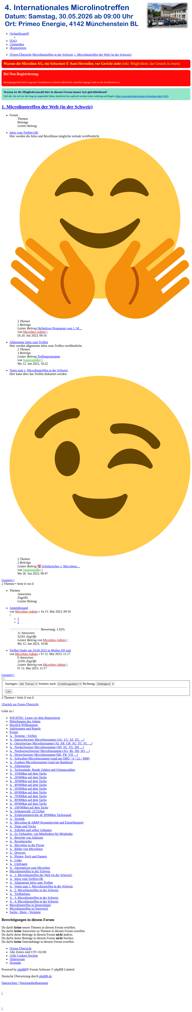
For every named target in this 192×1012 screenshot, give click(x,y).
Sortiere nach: (60, 683)
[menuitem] (13, 40)
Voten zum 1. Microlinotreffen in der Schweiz (39, 370)
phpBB (21, 969)
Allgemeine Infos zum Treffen (29, 342)
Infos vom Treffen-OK (24, 132)
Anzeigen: (21, 683)
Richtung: (99, 683)
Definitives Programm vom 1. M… (59, 328)
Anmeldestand (19, 608)
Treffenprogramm (48, 356)
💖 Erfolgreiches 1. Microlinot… (58, 566)
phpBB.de (45, 976)
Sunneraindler (32, 360)
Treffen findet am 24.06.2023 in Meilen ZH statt (40, 650)
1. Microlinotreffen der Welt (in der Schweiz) (47, 106)
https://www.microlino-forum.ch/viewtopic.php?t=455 (142, 96)
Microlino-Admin (34, 332)
